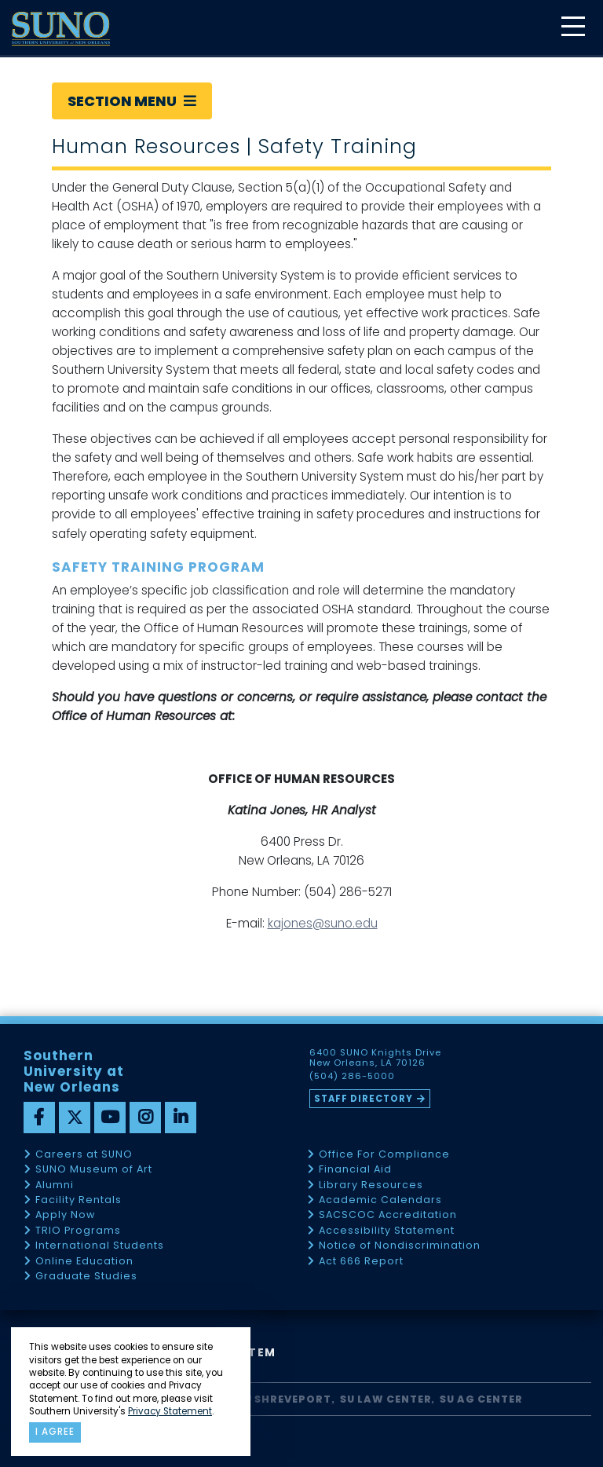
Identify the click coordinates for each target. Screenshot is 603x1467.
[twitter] (74, 1117)
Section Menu (132, 101)
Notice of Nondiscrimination (400, 1246)
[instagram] (145, 1117)
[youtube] (110, 1117)
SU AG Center (481, 1399)
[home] (61, 29)
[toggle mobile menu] (572, 28)
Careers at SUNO (84, 1155)
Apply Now (65, 1215)
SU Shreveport (284, 1399)
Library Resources (371, 1185)
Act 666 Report (361, 1262)
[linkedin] (180, 1117)
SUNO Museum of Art (93, 1170)
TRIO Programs (78, 1231)
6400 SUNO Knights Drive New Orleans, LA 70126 (375, 1058)
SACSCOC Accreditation (388, 1215)
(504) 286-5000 (352, 1076)
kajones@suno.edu (323, 923)
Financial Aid (355, 1170)
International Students (99, 1246)
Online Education (84, 1262)
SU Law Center (386, 1399)
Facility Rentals (78, 1200)
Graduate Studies (86, 1276)
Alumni (54, 1185)
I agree (55, 1431)
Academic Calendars (380, 1200)
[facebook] (39, 1117)
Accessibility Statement (387, 1231)
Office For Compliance (384, 1155)
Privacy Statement (170, 1411)
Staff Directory (363, 1098)
